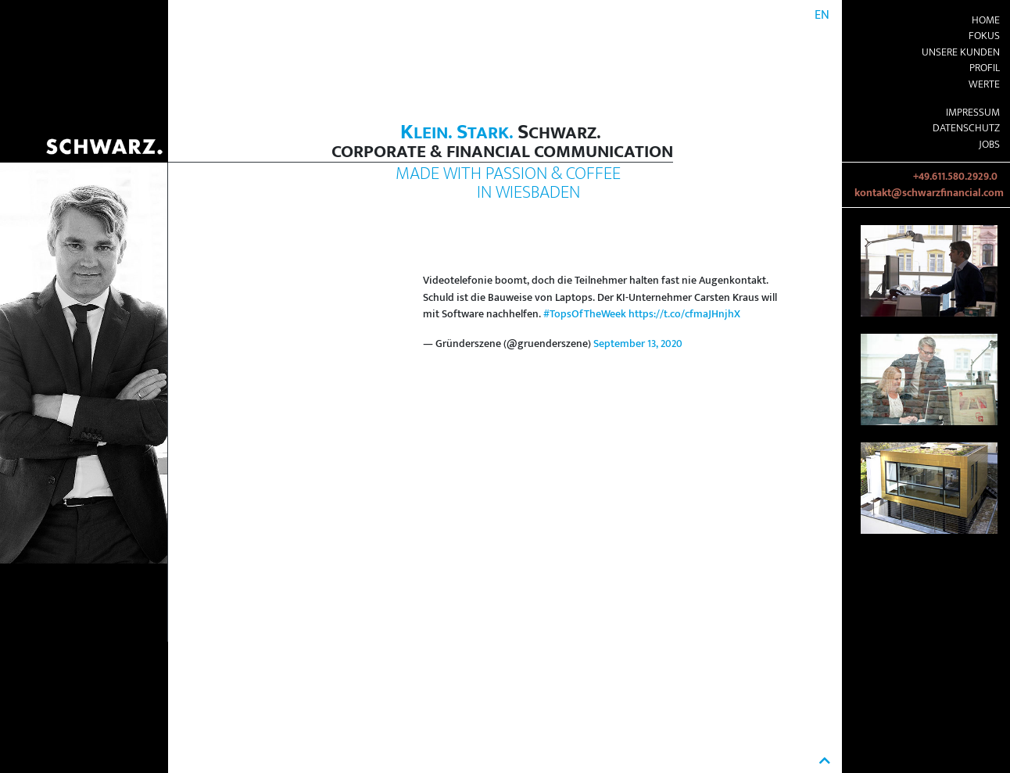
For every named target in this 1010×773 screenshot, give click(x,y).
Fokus (984, 36)
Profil (984, 68)
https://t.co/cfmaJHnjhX (684, 314)
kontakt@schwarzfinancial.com (929, 193)
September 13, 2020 (637, 344)
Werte (984, 84)
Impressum (973, 112)
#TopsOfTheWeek (584, 314)
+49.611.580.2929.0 (955, 176)
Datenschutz (966, 128)
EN (822, 15)
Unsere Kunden (961, 52)
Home (986, 20)
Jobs (989, 144)
